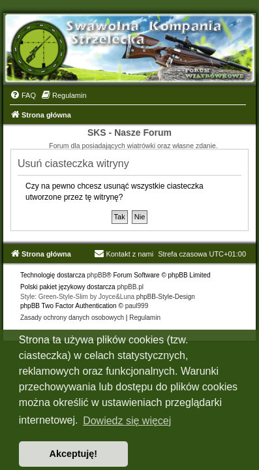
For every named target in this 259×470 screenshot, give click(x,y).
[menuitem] (23, 95)
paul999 (137, 305)
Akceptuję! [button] (74, 453)
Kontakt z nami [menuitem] (123, 254)
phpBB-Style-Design (165, 296)
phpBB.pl (130, 286)
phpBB (96, 275)
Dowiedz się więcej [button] (127, 420)
